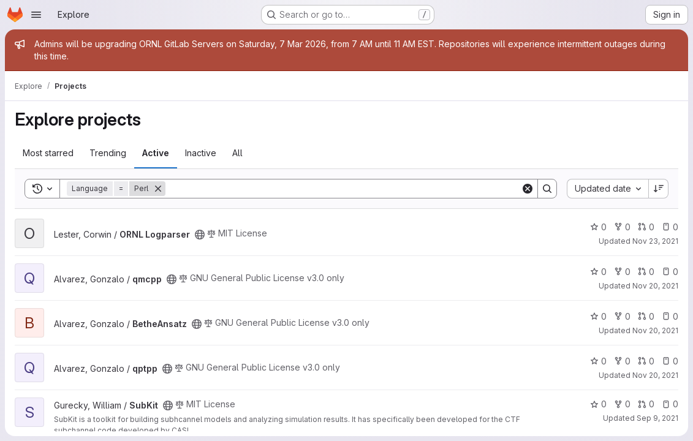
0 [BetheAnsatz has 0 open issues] (670, 316)
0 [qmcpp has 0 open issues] (670, 271)
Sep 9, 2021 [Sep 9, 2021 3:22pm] (657, 418)
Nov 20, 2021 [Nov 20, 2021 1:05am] (655, 330)
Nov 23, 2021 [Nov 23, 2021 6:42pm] (655, 241)
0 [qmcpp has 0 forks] (622, 271)
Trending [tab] (107, 153)
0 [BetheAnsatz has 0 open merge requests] (646, 316)
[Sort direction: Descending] (658, 188)
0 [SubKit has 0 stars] (598, 404)
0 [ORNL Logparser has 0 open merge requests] (646, 227)
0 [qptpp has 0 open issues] (670, 361)
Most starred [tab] (48, 153)
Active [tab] (155, 153)
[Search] (343, 188)
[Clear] (527, 188)
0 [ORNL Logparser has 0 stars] (598, 227)
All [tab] (237, 153)
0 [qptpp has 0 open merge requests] (646, 361)
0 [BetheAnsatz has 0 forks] (622, 316)
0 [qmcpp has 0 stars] (598, 271)
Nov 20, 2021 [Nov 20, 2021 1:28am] (655, 285)
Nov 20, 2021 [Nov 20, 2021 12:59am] (655, 375)
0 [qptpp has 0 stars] (598, 361)
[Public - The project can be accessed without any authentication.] (200, 234)
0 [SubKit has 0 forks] (622, 404)
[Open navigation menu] (36, 14)
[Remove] (158, 188)
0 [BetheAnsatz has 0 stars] (598, 316)
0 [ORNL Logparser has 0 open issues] (670, 227)
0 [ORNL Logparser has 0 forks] (622, 227)
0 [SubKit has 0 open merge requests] (646, 404)
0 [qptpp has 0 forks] (622, 361)
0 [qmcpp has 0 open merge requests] (646, 271)
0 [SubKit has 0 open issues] (670, 404)
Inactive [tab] (200, 153)
